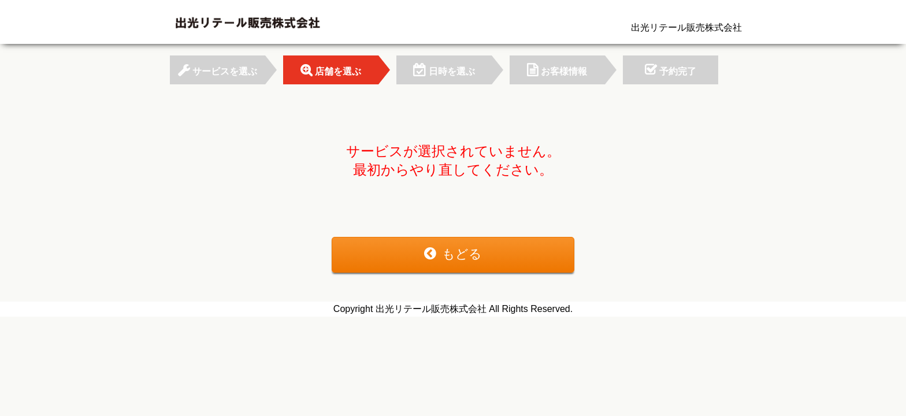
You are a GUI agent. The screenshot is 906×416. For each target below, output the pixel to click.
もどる (453, 254)
